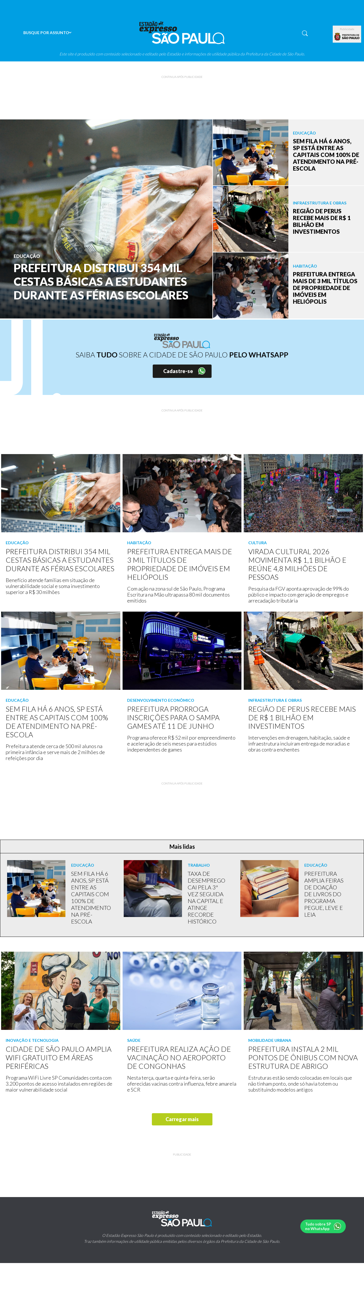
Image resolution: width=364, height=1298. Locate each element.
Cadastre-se (178, 371)
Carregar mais (182, 1119)
